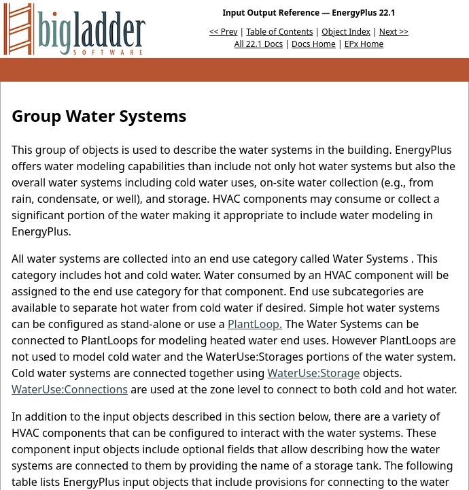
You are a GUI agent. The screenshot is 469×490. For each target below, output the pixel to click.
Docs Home (314, 44)
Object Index (346, 31)
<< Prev (223, 31)
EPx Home (364, 44)
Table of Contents (279, 31)
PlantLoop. (255, 323)
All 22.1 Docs (258, 44)
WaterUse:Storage (314, 372)
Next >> (394, 31)
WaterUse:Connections (70, 389)
